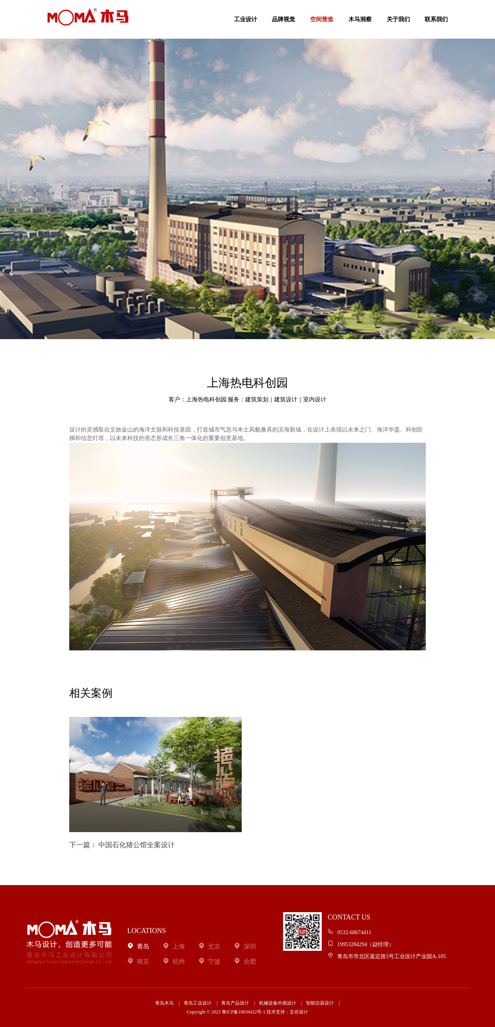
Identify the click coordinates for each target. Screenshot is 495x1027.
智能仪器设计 (320, 1003)
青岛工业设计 (198, 1003)
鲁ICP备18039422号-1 (244, 1012)
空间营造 (321, 19)
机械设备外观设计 (277, 1003)
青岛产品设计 (235, 1003)
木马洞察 (360, 19)
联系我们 (436, 19)
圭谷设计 (299, 1012)
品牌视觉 (283, 19)
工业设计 (245, 19)
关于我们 (398, 19)
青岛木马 (164, 1003)
